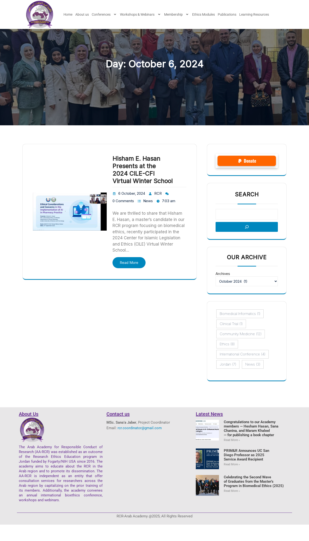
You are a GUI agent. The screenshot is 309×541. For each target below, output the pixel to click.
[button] (104, 14)
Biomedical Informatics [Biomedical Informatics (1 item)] (240, 330)
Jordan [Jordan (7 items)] (228, 380)
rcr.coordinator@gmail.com (140, 444)
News (148, 217)
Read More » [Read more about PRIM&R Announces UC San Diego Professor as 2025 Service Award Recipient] (232, 480)
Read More (129, 279)
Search (247, 210)
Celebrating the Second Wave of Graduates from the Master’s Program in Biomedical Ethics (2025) (254, 497)
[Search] (247, 243)
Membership (177, 14)
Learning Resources (254, 14)
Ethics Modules (203, 14)
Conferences (104, 14)
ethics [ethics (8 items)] (227, 360)
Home (67, 14)
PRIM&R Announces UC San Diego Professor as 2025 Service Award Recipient (246, 471)
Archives (223, 290)
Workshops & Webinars (140, 14)
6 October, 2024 (131, 209)
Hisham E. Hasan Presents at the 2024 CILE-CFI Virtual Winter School (142, 186)
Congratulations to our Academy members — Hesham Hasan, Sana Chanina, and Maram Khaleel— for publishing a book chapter (251, 445)
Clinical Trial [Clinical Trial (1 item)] (231, 340)
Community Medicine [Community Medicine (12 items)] (240, 350)
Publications (227, 14)
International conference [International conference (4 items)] (242, 370)
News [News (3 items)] (252, 380)
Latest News (209, 430)
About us (82, 14)
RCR (158, 209)
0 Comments (123, 217)
